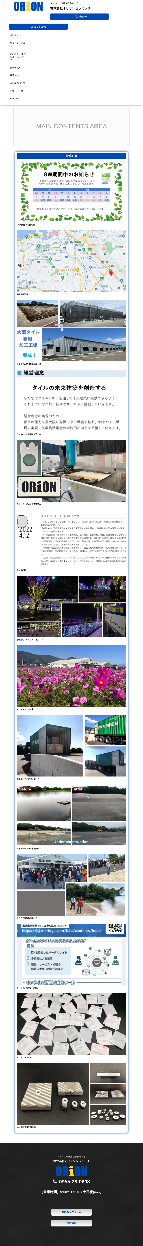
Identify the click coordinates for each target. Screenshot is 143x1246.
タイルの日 (21, 570)
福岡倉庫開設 (22, 294)
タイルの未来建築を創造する (29, 434)
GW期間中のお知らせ (26, 225)
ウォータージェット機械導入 (29, 504)
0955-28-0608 (38, 26)
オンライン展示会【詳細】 (28, 988)
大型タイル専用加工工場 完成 (29, 364)
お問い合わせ (79, 16)
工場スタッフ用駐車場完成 (28, 849)
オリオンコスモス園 (25, 709)
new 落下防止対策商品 (26, 1127)
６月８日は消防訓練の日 (27, 918)
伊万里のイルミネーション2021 (30, 640)
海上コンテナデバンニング (28, 779)
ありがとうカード (24, 1057)
